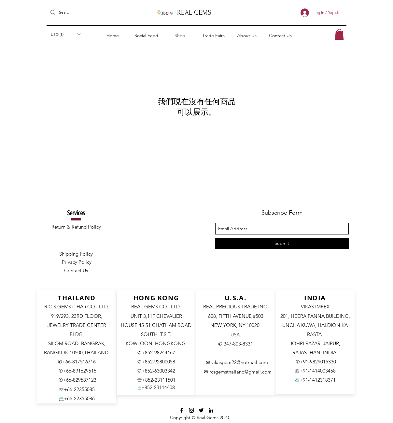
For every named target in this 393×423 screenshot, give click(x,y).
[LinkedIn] (211, 410)
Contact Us (76, 270)
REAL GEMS (194, 12)
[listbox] (65, 34)
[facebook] (181, 410)
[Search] (65, 12)
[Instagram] (191, 410)
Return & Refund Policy (76, 227)
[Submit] (282, 243)
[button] (65, 34)
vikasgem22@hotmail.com (239, 362)
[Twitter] (201, 410)
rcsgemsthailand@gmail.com (240, 372)
